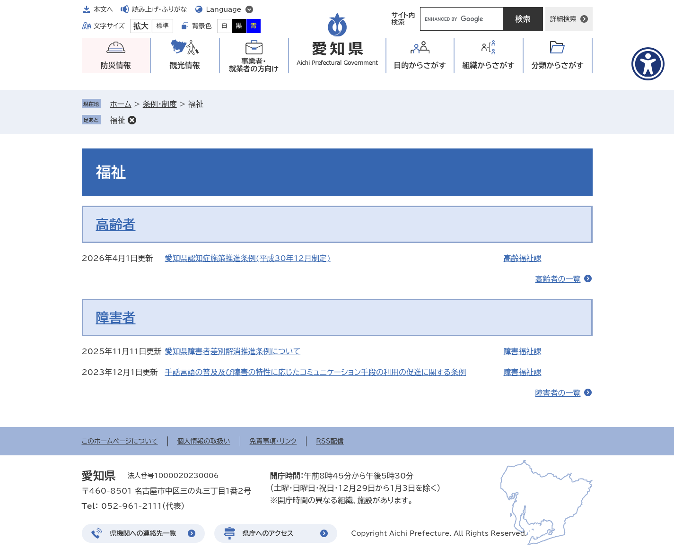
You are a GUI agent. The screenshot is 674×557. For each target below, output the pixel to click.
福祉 (117, 120)
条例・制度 (160, 104)
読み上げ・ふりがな (159, 9)
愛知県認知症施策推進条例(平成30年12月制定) (248, 258)
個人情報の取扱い (203, 441)
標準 (163, 26)
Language (224, 9)
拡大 (141, 26)
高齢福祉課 (523, 258)
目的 (420, 65)
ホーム (120, 104)
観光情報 (185, 65)
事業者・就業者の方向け (254, 65)
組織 (488, 65)
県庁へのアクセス (268, 533)
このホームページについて (120, 441)
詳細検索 (563, 19)
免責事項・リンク (273, 441)
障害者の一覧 (558, 393)
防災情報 (116, 65)
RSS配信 (330, 441)
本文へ (104, 9)
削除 (132, 120)
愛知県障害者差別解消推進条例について (233, 351)
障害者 (116, 317)
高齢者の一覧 (558, 279)
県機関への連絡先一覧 (143, 533)
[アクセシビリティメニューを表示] (648, 63)
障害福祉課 (523, 351)
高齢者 (116, 224)
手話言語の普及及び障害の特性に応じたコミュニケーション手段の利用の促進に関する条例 (315, 372)
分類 (557, 65)
